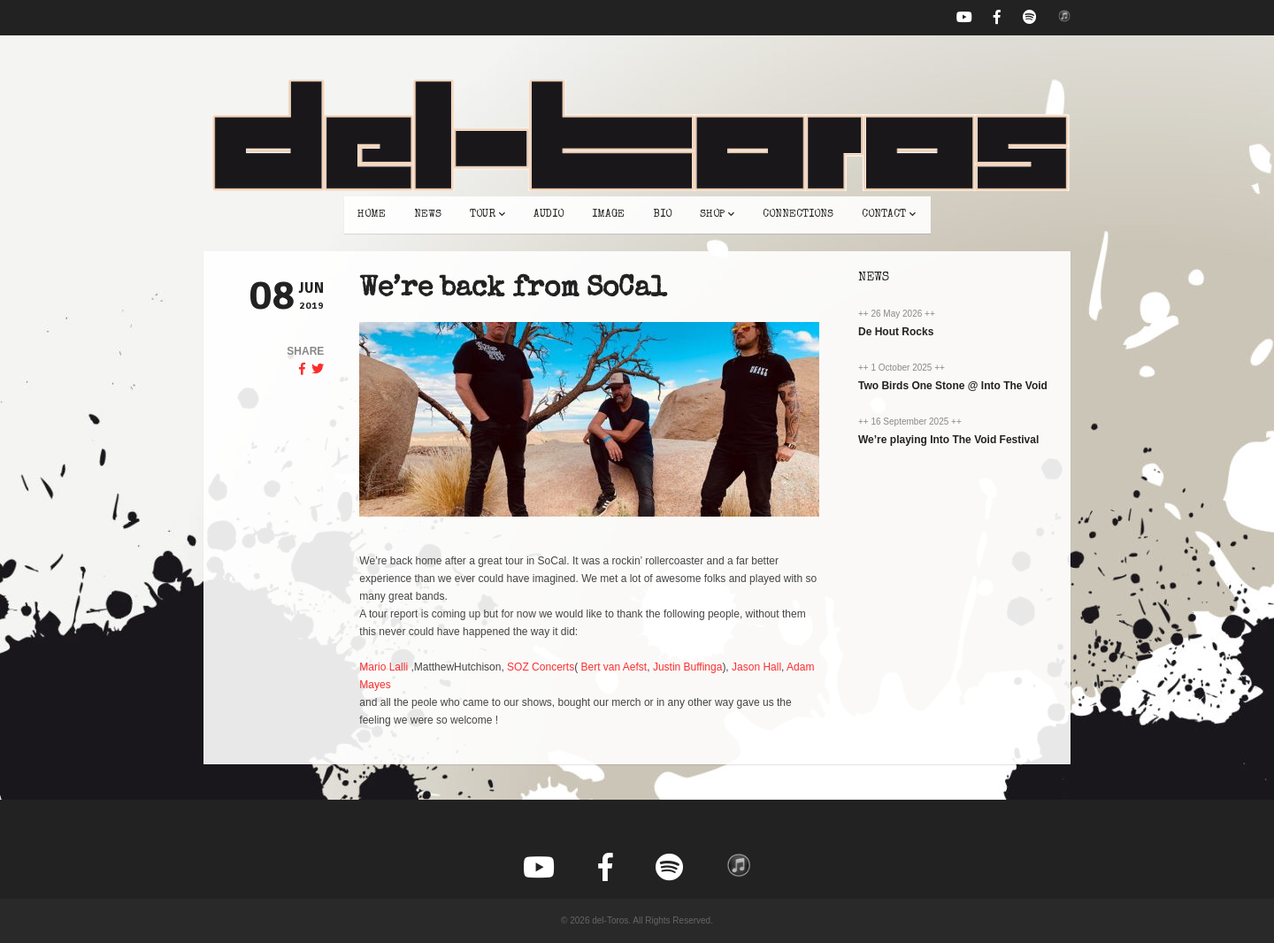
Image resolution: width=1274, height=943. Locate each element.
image (608, 215)
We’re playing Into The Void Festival (948, 439)
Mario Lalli (383, 667)
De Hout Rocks (895, 332)
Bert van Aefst (613, 667)
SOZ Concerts (540, 667)
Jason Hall (756, 667)
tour (487, 215)
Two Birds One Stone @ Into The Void (953, 386)
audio (548, 215)
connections (798, 215)
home (371, 215)
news (427, 215)
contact (889, 215)
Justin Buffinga (688, 667)
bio (662, 215)
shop (717, 215)
